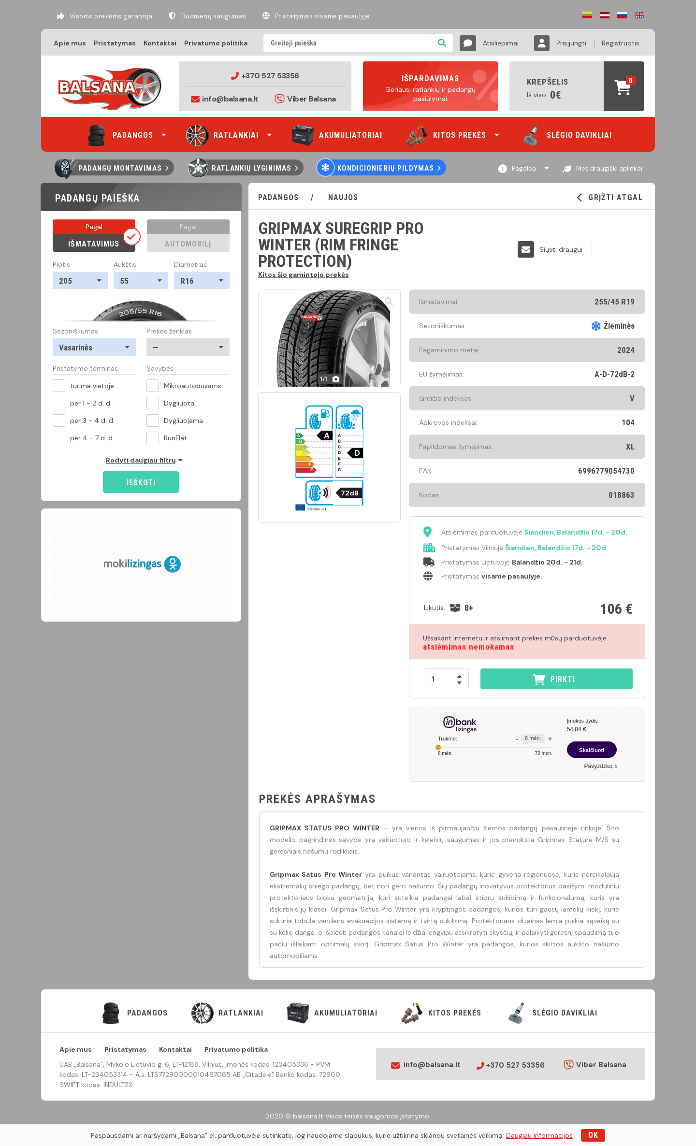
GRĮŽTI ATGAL (610, 198)
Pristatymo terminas (85, 369)
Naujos (342, 197)
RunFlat (166, 438)
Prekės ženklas (169, 331)
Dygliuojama (174, 420)
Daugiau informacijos (539, 1135)
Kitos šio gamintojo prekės (303, 274)
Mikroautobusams (183, 385)
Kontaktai (160, 43)
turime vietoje (83, 385)
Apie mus (70, 43)
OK (593, 1135)
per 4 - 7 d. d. (83, 438)
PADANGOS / (292, 197)
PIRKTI (554, 679)
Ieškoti (141, 482)
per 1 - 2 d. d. (82, 403)
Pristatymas (115, 43)
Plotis (61, 264)
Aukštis (125, 264)
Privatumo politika (215, 43)
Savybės (160, 369)
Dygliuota (170, 403)
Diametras (190, 264)
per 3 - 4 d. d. (84, 420)
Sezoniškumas (75, 331)
